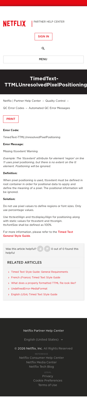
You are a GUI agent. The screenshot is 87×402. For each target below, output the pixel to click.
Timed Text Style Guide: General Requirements (39, 272)
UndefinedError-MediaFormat (29, 288)
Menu (43, 59)
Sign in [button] (43, 36)
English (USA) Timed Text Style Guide (34, 294)
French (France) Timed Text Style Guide (35, 277)
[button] (40, 249)
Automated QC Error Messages (49, 108)
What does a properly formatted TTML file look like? (43, 283)
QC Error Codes (13, 108)
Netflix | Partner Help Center (22, 101)
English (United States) (41, 339)
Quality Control (55, 101)
